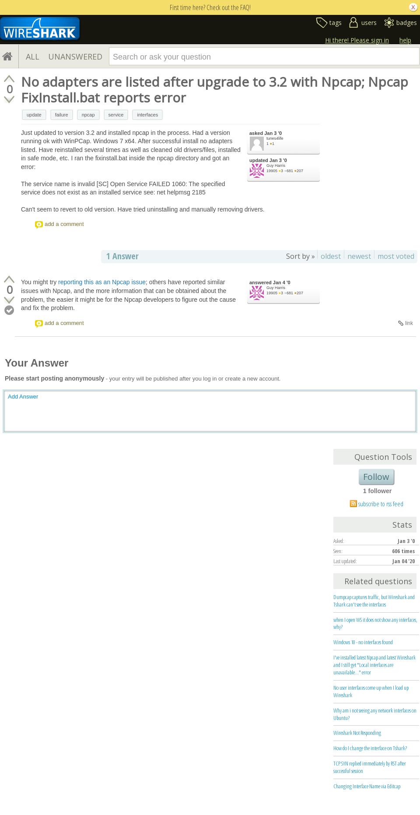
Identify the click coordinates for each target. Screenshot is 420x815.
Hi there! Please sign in (357, 40)
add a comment (64, 224)
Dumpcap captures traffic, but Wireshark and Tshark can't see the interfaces (374, 600)
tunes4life (275, 138)
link (409, 323)
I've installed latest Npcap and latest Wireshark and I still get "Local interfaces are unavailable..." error (374, 664)
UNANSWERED (75, 56)
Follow (376, 477)
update (34, 114)
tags (335, 22)
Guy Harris (275, 165)
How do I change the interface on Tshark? (370, 748)
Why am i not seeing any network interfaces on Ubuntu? (374, 714)
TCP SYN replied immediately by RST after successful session (369, 767)
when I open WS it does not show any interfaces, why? (375, 623)
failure (61, 114)
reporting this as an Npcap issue (102, 282)
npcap (88, 114)
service (116, 114)
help (405, 40)
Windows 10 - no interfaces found (363, 642)
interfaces (147, 114)
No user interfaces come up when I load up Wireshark (371, 691)
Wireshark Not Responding (357, 733)
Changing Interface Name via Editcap (366, 786)
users (369, 22)
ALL (32, 56)
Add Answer (23, 396)
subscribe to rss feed (380, 503)
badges (406, 22)
